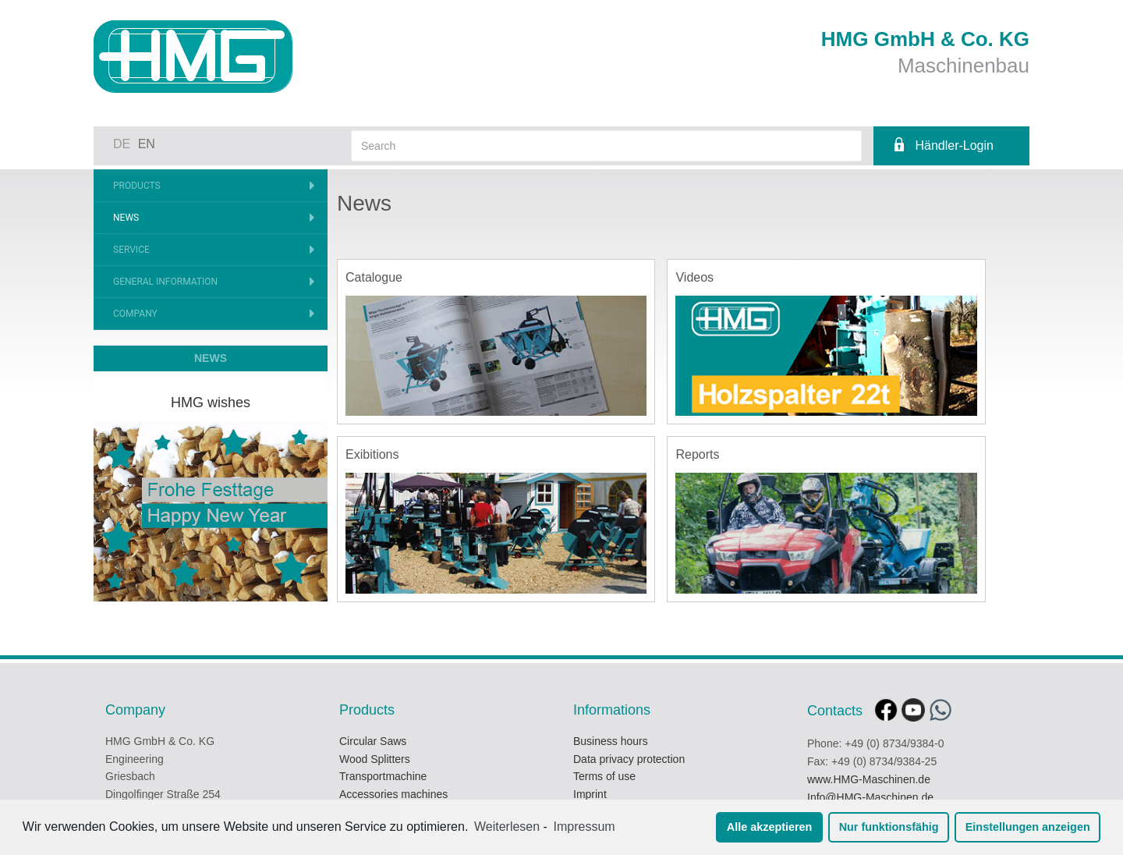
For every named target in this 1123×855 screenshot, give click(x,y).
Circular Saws (372, 741)
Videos (694, 277)
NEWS (210, 358)
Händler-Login (954, 145)
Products (137, 185)
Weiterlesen (507, 826)
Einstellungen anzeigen (1027, 827)
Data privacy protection (629, 759)
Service (131, 249)
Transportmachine (383, 776)
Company (135, 313)
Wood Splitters (374, 759)
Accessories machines (393, 794)
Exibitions (372, 454)
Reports (697, 454)
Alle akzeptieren (770, 827)
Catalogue (373, 277)
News (126, 217)
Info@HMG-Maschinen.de (870, 797)
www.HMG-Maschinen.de (868, 779)
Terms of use (604, 776)
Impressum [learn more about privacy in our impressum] (584, 826)
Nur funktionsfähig (889, 827)
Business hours (610, 741)
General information (165, 281)
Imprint (590, 794)
